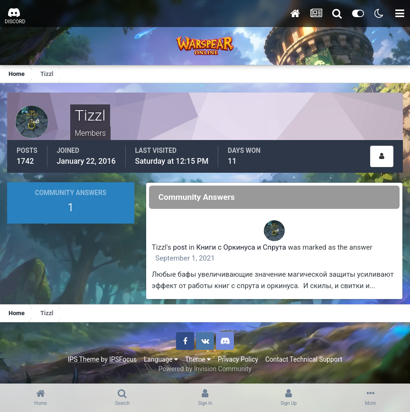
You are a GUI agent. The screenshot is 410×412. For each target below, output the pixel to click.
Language (161, 359)
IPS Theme (83, 359)
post (180, 247)
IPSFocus (123, 359)
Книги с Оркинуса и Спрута (241, 247)
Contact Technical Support (303, 359)
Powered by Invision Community (205, 369)
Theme (198, 359)
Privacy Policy (238, 359)
